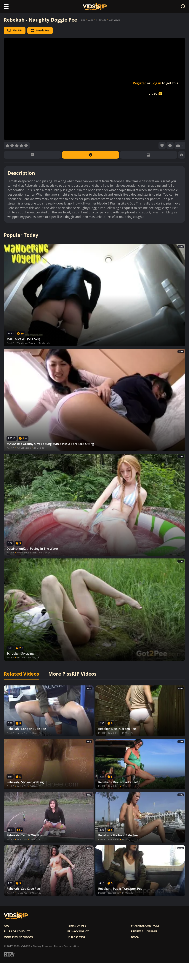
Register (139, 83)
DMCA (135, 937)
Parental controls (145, 925)
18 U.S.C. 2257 (76, 937)
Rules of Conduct (17, 931)
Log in (156, 83)
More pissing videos (18, 937)
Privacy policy (78, 931)
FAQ (6, 925)
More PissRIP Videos (72, 674)
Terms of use (76, 925)
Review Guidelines (144, 931)
